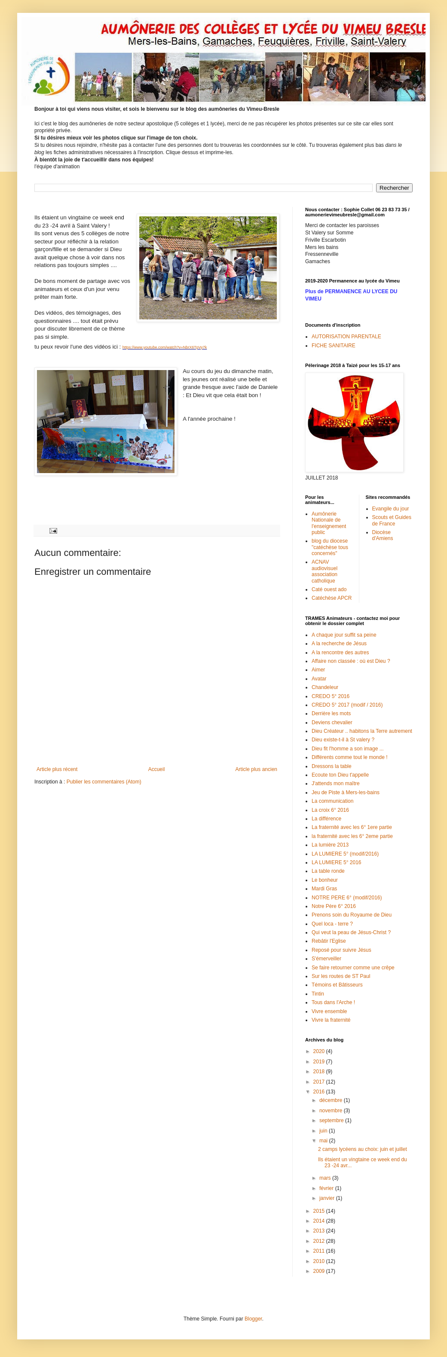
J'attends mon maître (336, 783)
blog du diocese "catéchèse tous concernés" (330, 547)
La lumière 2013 (330, 845)
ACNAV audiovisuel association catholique (324, 571)
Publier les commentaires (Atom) (104, 782)
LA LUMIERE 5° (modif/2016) (345, 854)
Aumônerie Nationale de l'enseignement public (329, 523)
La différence (326, 819)
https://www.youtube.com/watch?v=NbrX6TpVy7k (164, 347)
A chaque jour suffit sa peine (344, 635)
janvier (327, 1198)
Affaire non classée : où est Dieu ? (351, 661)
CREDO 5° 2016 (330, 696)
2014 (319, 1221)
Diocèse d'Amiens (382, 535)
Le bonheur (325, 880)
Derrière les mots (331, 713)
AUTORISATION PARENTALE (346, 337)
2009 (319, 1271)
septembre (332, 1120)
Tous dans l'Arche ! (333, 1002)
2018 (319, 1072)
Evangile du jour (390, 509)
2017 (319, 1082)
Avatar (319, 679)
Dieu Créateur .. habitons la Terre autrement (362, 731)
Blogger (253, 1319)
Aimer (318, 670)
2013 (319, 1231)
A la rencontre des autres (340, 653)
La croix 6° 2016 (330, 810)
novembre (331, 1111)
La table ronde (328, 871)
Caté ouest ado (329, 589)
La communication (332, 801)
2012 (319, 1241)
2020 (319, 1051)
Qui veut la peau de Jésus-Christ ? (351, 932)
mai (324, 1141)
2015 (319, 1211)
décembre (331, 1100)
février (327, 1188)
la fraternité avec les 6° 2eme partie (352, 836)
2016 (319, 1092)
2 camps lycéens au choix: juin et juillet (362, 1149)
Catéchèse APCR (332, 598)
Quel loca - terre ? (332, 924)
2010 (319, 1261)
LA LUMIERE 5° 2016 (336, 862)
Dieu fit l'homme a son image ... (348, 749)
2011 (319, 1251)
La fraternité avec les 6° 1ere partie (352, 827)
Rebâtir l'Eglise (329, 941)
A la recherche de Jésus (339, 644)
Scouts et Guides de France (391, 520)
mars (325, 1178)
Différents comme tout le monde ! (350, 757)
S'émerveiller (326, 959)
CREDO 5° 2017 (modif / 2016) (347, 705)
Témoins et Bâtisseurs (337, 985)
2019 (319, 1062)
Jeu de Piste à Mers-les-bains (346, 792)
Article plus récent (57, 769)
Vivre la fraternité (331, 1020)
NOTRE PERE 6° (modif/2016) (347, 898)
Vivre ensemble (329, 1011)
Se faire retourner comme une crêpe (353, 968)
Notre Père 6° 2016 (334, 906)
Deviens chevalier (332, 722)
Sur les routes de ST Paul (341, 976)
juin (324, 1131)
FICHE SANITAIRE (333, 346)
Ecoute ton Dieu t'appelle (340, 775)
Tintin (318, 994)
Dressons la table (332, 766)
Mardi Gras (324, 889)
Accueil (156, 769)
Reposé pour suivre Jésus (341, 950)
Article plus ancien (256, 769)
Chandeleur (325, 687)
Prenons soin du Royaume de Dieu (352, 915)
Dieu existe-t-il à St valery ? (343, 740)
